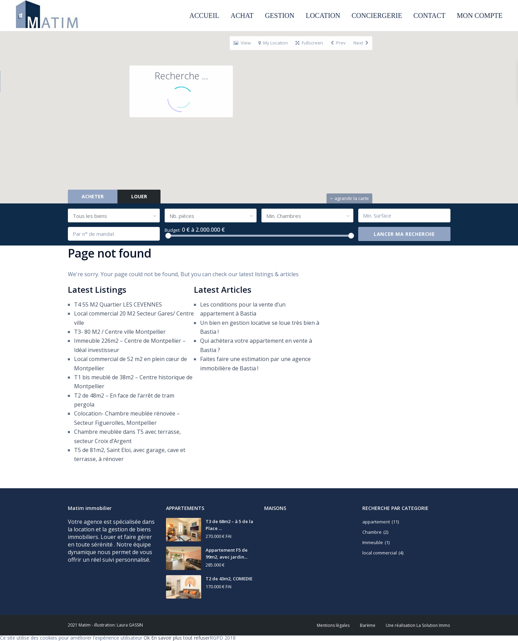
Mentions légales (333, 625)
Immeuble (372, 542)
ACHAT (241, 15)
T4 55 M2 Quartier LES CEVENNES (118, 304)
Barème (367, 625)
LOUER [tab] (139, 196)
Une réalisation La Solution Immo (418, 625)
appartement (376, 522)
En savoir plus (166, 637)
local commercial (379, 553)
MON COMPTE (480, 15)
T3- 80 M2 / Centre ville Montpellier (120, 331)
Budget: (172, 230)
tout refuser (196, 637)
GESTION (279, 15)
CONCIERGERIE (377, 15)
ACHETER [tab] (93, 196)
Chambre (372, 532)
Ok (147, 637)
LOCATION (323, 15)
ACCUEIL (204, 15)
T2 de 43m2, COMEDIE (229, 578)
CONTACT (429, 15)
